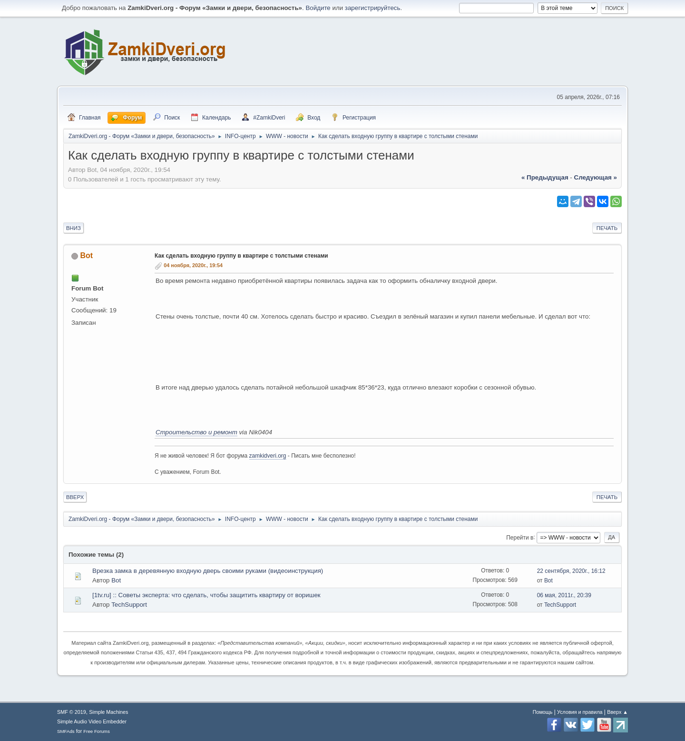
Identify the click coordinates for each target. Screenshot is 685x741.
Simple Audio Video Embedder (92, 721)
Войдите (317, 7)
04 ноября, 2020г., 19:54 (193, 265)
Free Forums (96, 731)
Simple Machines (108, 712)
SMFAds (66, 731)
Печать (607, 228)
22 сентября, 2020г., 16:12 (571, 571)
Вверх (75, 497)
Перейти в (519, 537)
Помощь (543, 712)
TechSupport (129, 604)
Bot (86, 255)
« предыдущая (544, 177)
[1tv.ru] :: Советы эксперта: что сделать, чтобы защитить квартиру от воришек (206, 595)
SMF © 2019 (71, 712)
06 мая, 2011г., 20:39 (564, 595)
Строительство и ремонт (196, 432)
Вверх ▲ (617, 712)
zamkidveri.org (267, 455)
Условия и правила (579, 712)
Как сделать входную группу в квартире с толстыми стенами (241, 255)
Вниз (73, 228)
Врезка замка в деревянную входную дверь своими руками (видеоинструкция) (207, 570)
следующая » (595, 177)
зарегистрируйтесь (373, 7)
